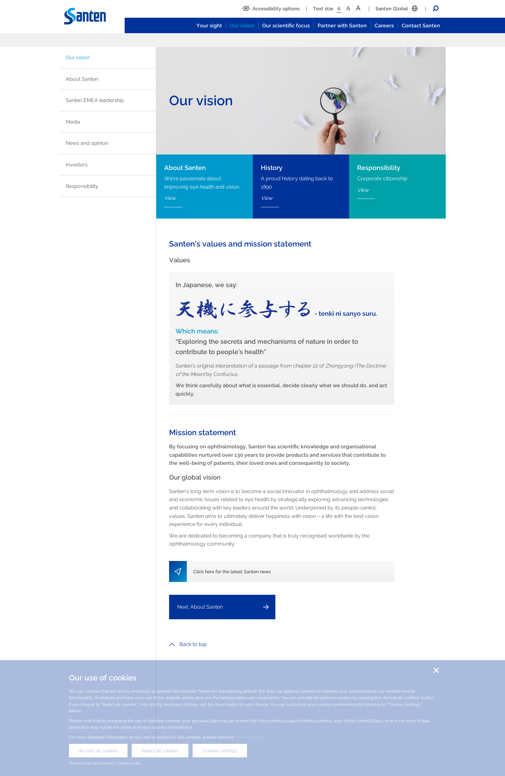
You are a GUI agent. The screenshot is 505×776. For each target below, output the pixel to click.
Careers (384, 26)
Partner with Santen (342, 26)
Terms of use (80, 763)
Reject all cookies (160, 750)
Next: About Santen (200, 607)
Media (73, 122)
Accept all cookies (98, 750)
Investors (77, 165)
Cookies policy (250, 737)
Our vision (242, 26)
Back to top (188, 644)
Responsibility (82, 186)
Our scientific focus (286, 26)
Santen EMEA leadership (95, 100)
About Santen (82, 79)
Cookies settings (220, 750)
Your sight (209, 26)
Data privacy (103, 763)
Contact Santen (421, 26)
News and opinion (87, 143)
